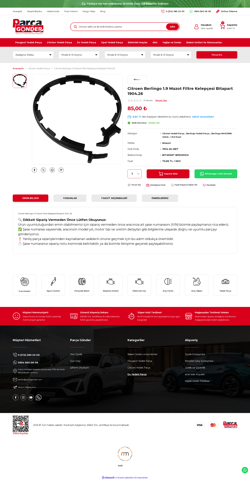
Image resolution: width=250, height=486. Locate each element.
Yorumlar (70, 198)
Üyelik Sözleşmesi (195, 359)
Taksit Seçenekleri (114, 198)
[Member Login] (203, 26)
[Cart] (228, 26)
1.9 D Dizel (185, 136)
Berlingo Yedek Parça (202, 133)
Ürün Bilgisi (30, 198)
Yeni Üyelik (76, 359)
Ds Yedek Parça (137, 379)
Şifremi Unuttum (79, 373)
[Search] (125, 26)
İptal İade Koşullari (195, 379)
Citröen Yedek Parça (174, 133)
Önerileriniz (160, 198)
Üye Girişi (75, 366)
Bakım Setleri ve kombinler (143, 359)
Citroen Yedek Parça (139, 373)
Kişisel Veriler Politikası (197, 386)
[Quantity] (135, 173)
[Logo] (28, 26)
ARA (172, 26)
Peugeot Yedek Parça (140, 366)
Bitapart (167, 143)
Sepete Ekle (168, 174)
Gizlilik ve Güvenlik (195, 373)
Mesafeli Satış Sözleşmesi (199, 366)
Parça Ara (217, 54)
